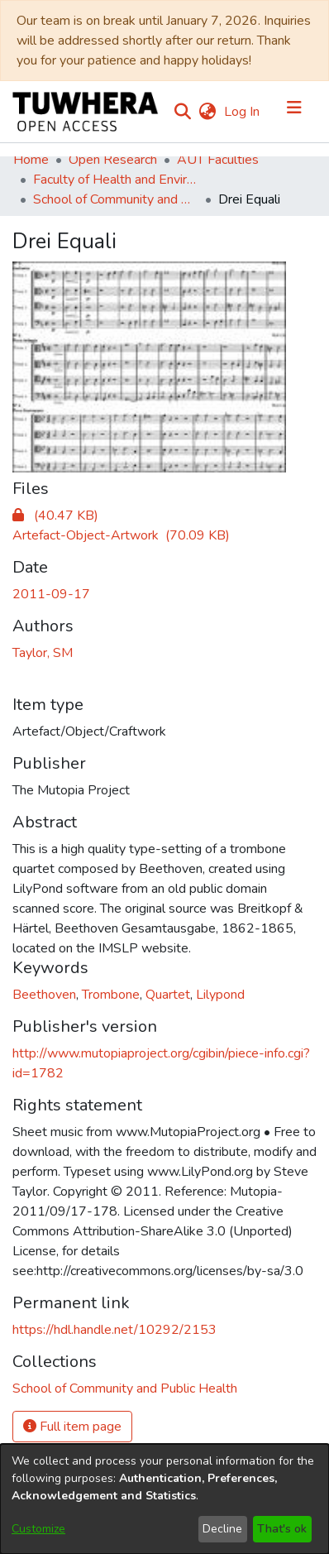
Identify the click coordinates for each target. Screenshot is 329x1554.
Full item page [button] (72, 1426)
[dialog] (164, 1499)
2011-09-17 (51, 594)
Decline (222, 1529)
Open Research (113, 160)
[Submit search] (182, 112)
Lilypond (220, 995)
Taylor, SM (42, 653)
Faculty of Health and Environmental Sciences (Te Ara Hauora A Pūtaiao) (115, 179)
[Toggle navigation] (294, 111)
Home (31, 160)
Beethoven (44, 995)
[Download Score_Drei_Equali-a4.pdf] (121, 535)
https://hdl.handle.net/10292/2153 (114, 1330)
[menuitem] (207, 112)
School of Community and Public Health (115, 199)
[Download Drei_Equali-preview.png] (55, 515)
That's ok (282, 1529)
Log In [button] (242, 112)
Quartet (167, 995)
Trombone (111, 995)
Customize (38, 1529)
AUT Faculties (218, 160)
